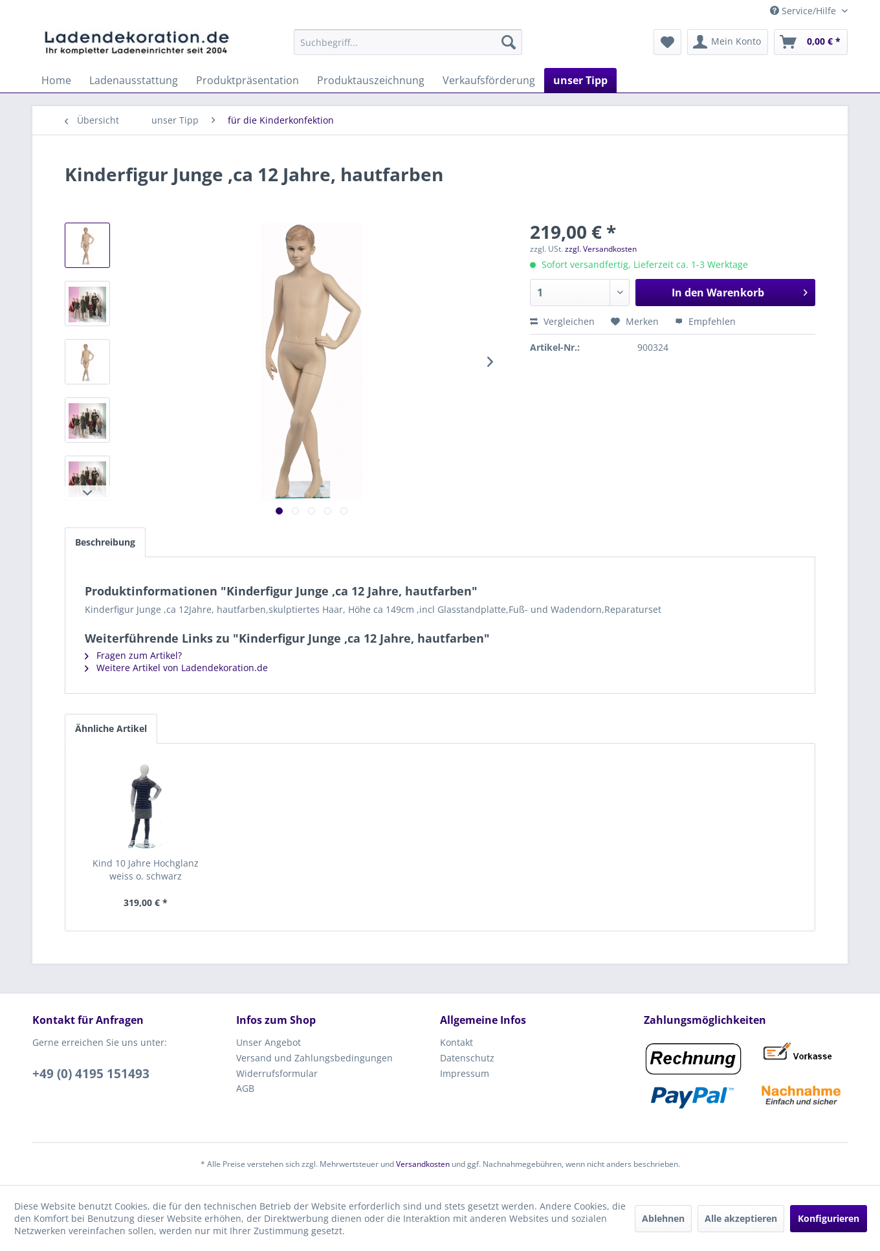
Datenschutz (467, 1058)
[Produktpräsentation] (247, 80)
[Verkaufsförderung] (489, 80)
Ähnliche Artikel (111, 728)
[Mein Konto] (727, 42)
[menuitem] (408, 42)
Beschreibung (105, 542)
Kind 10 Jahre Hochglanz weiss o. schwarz (146, 869)
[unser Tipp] (580, 80)
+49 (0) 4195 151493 (90, 1073)
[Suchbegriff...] (408, 42)
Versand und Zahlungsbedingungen (314, 1058)
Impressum (464, 1073)
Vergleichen (562, 321)
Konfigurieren (828, 1218)
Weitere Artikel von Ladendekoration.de (176, 667)
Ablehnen (663, 1218)
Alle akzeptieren (741, 1218)
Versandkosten (423, 1163)
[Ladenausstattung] (133, 80)
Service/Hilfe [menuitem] (804, 11)
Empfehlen (705, 321)
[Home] (56, 80)
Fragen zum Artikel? (133, 655)
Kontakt (456, 1042)
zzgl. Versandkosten (601, 248)
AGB (245, 1088)
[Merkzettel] (667, 42)
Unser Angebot (268, 1042)
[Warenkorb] (811, 42)
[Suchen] (508, 42)
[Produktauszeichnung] (371, 80)
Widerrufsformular (277, 1073)
